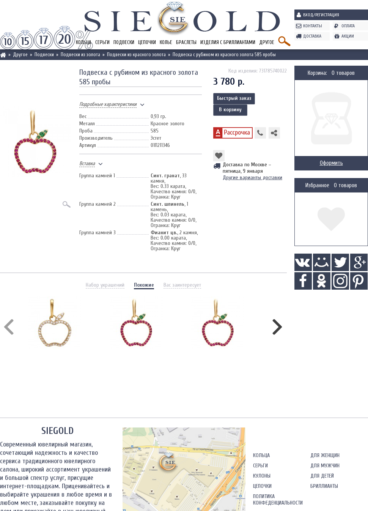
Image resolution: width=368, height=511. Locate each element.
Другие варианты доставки (252, 177)
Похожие (144, 285)
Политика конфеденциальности (278, 499)
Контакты (312, 25)
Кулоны (261, 476)
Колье (166, 42)
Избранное (317, 185)
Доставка (312, 36)
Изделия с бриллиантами (227, 42)
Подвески (123, 42)
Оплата (348, 25)
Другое (266, 42)
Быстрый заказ (234, 98)
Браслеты (186, 42)
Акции (347, 36)
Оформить (331, 163)
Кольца (261, 455)
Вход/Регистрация (321, 14)
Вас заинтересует (182, 285)
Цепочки (147, 42)
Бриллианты (324, 486)
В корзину (230, 109)
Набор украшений (105, 285)
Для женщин (325, 455)
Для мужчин (325, 465)
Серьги (102, 42)
